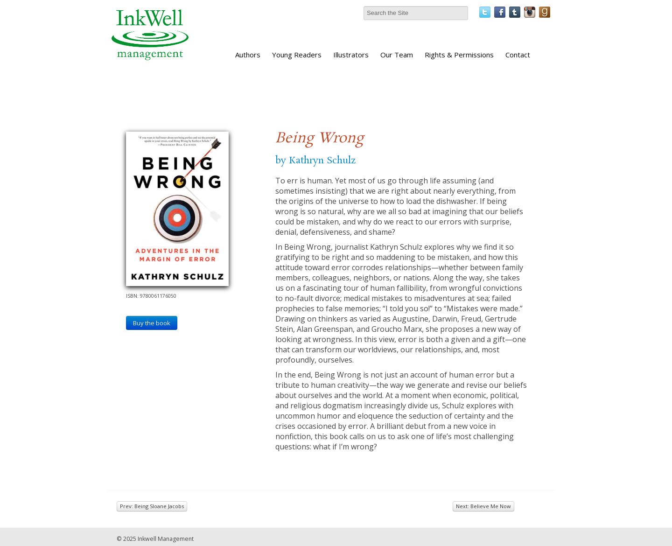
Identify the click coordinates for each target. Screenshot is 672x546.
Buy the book (151, 323)
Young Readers (297, 54)
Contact (517, 54)
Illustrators (351, 54)
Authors (247, 54)
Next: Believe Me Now (483, 506)
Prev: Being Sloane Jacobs (152, 506)
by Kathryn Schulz (315, 160)
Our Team (396, 54)
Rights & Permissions (459, 54)
